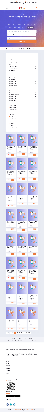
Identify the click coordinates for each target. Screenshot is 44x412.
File (15, 27)
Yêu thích (30, 2)
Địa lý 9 (11, 112)
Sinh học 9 (11, 123)
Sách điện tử (26, 24)
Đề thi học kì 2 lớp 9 (13, 111)
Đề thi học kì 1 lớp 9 (13, 109)
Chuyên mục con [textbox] (11, 38)
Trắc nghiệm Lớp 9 (22, 48)
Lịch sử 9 (11, 116)
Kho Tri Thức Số (30, 409)
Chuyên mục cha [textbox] (11, 34)
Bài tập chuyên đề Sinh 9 (14, 104)
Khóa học (20, 24)
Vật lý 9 (11, 125)
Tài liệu (14, 24)
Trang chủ (8, 48)
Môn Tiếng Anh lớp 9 (31, 48)
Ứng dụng (10, 27)
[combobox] (21, 34)
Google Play (17, 396)
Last (29, 332)
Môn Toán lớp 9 (12, 121)
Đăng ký (33, 2)
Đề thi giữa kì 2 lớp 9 (13, 107)
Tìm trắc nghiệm (22, 41)
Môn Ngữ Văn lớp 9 (13, 118)
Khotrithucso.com (18, 409)
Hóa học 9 (11, 114)
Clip (19, 27)
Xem (12, 179)
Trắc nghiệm (30, 27)
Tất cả (9, 24)
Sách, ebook (10, 340)
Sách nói (33, 24)
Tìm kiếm (19, 338)
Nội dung (23, 27)
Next (26, 332)
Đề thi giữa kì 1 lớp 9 (13, 105)
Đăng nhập (36, 2)
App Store (9, 396)
